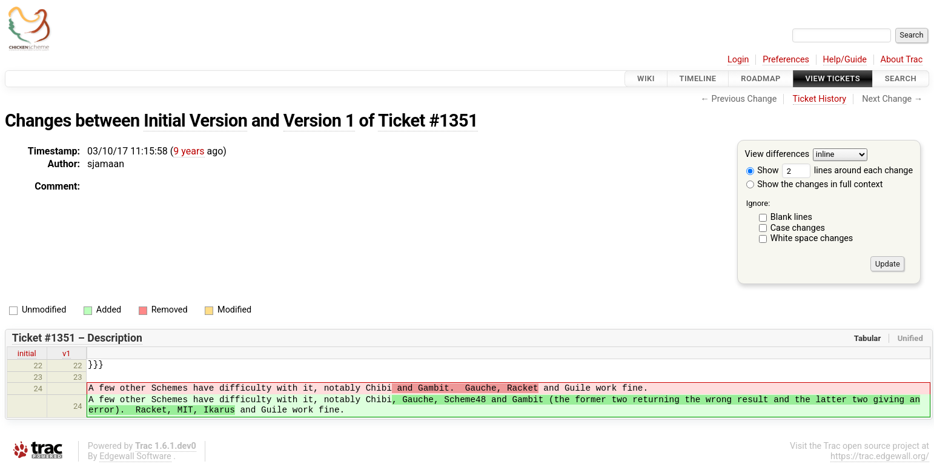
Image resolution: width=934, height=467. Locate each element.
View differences (777, 155)
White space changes (811, 238)
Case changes (797, 228)
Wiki (646, 78)
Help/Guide (845, 60)
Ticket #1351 (428, 120)
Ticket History (819, 99)
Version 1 (319, 120)
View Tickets (833, 78)
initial (27, 353)
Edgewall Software (135, 456)
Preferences (786, 60)
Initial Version (195, 120)
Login (738, 60)
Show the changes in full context (814, 184)
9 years (188, 151)
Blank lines (791, 217)
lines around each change (847, 170)
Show (762, 170)
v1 (66, 353)
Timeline (698, 78)
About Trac (902, 60)
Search (900, 78)
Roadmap (761, 78)
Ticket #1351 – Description (77, 338)
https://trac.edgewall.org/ (879, 456)
